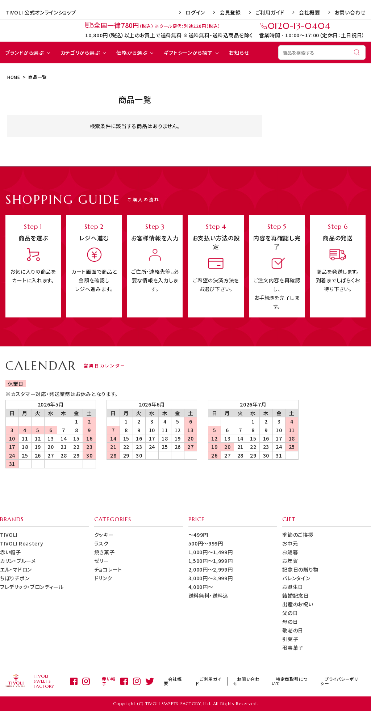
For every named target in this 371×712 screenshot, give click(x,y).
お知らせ (239, 52)
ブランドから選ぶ (24, 52)
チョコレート (108, 569)
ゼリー (101, 560)
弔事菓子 (293, 647)
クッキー (104, 534)
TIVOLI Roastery (21, 543)
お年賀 (290, 560)
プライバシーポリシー (341, 682)
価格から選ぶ (131, 52)
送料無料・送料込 (208, 595)
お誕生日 (292, 586)
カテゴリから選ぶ (80, 52)
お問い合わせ (350, 12)
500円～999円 (205, 543)
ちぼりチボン (14, 578)
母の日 (290, 621)
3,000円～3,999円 (210, 578)
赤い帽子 (10, 552)
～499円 (198, 534)
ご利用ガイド (269, 12)
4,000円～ (200, 586)
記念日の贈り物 (300, 569)
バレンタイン (296, 578)
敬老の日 (292, 630)
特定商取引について (293, 682)
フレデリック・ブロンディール (32, 586)
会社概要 (309, 12)
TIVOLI (8, 534)
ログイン (195, 12)
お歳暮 (290, 552)
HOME (13, 77)
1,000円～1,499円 (210, 552)
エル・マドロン (16, 569)
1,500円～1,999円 (210, 560)
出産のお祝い (297, 604)
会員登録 (230, 12)
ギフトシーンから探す (188, 52)
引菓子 (290, 639)
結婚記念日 (295, 595)
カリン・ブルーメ (18, 560)
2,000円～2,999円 (210, 569)
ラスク (101, 543)
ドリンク (103, 578)
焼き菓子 (104, 552)
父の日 (290, 612)
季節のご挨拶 (297, 534)
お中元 (290, 543)
